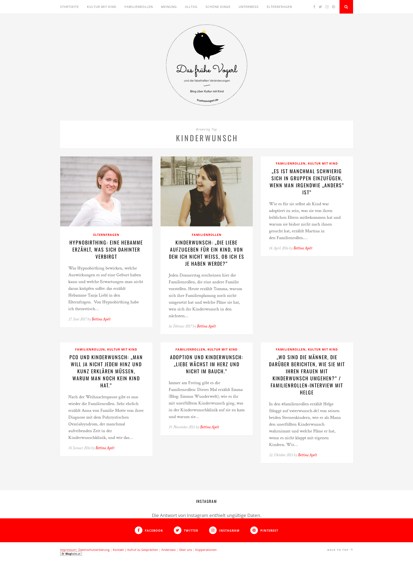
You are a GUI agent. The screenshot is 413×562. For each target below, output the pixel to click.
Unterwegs (249, 7)
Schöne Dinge (218, 7)
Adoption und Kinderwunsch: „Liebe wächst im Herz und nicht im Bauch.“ (206, 364)
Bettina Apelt (101, 319)
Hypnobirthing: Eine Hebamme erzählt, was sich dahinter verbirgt (106, 249)
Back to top (340, 550)
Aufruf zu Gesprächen (142, 550)
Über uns (185, 550)
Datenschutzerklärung (94, 550)
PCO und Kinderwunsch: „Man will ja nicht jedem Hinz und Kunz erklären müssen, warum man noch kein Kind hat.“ (106, 371)
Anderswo (168, 550)
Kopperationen (206, 550)
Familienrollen (138, 7)
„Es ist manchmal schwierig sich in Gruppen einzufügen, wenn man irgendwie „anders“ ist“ (307, 182)
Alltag (191, 7)
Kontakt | (120, 550)
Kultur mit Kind (101, 7)
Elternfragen (279, 7)
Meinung (169, 7)
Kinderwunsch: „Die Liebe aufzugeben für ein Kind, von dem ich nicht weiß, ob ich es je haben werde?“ (206, 253)
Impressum (68, 550)
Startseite (69, 7)
